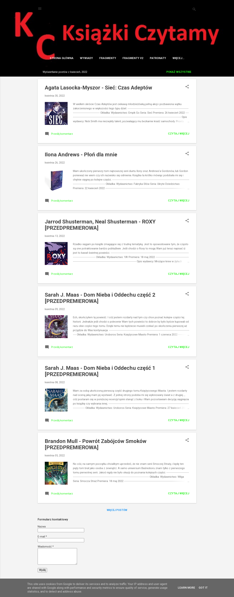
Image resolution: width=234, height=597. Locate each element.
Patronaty (154, 58)
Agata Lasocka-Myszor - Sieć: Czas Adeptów (98, 88)
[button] (187, 87)
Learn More (186, 587)
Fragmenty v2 (129, 58)
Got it (203, 587)
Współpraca (178, 58)
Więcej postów (117, 510)
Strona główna (58, 58)
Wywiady (82, 58)
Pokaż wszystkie (178, 72)
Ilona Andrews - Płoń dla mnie (81, 155)
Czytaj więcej (178, 134)
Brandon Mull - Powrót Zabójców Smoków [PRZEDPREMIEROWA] (95, 445)
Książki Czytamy (117, 26)
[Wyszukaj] (194, 9)
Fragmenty (104, 58)
